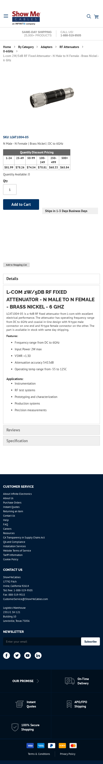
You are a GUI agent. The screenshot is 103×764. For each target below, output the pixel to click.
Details (12, 278)
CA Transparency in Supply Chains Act (24, 537)
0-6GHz (8, 51)
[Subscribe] (90, 641)
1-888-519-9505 (23, 590)
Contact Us (9, 515)
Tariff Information (13, 555)
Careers (7, 529)
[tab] (51, 279)
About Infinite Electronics (17, 494)
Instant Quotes (11, 507)
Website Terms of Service (17, 550)
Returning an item (13, 511)
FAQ (5, 524)
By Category (26, 47)
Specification (17, 440)
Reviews (13, 429)
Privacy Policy (67, 754)
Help (6, 520)
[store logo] (29, 18)
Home (7, 47)
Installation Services (14, 546)
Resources (8, 533)
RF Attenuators (70, 47)
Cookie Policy (10, 559)
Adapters (47, 47)
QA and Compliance (14, 542)
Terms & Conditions (39, 754)
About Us (8, 498)
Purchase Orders (12, 502)
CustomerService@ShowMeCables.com (25, 599)
